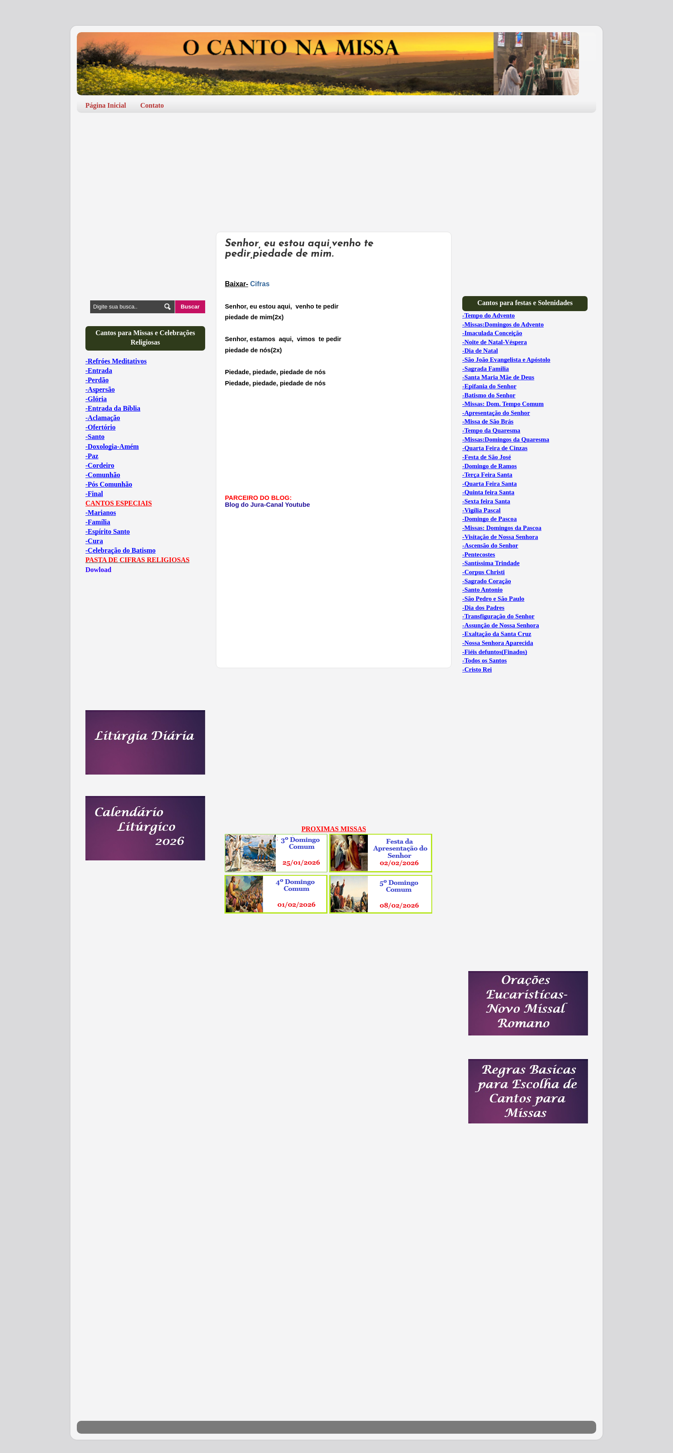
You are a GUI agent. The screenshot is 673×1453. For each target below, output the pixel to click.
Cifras (260, 284)
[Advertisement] (233, 145)
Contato (152, 105)
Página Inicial (105, 105)
